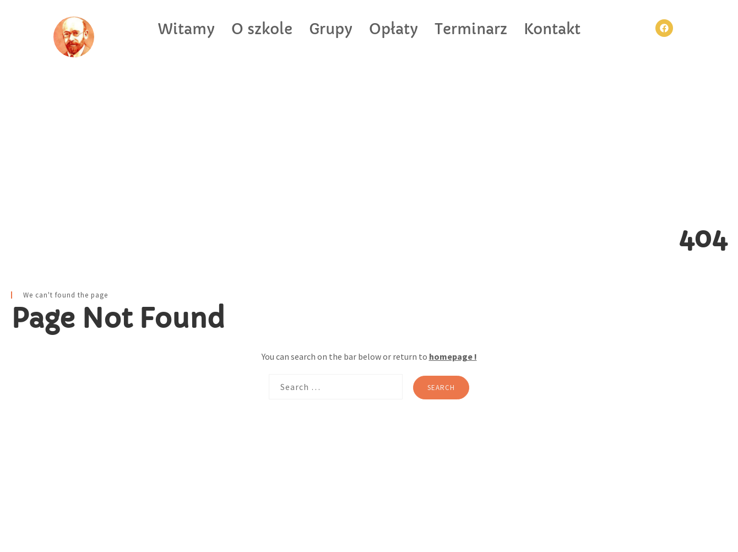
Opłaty (393, 29)
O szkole (261, 29)
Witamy (186, 29)
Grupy (330, 29)
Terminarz (471, 29)
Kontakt (552, 29)
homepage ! (453, 356)
